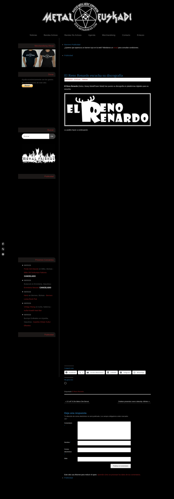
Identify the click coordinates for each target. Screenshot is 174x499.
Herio (26, 295)
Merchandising (108, 35)
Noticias (33, 35)
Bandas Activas (51, 35)
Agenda (91, 35)
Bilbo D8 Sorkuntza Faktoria (35, 272)
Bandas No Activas (72, 35)
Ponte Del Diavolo (31, 269)
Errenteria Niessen (31, 288)
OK (51, 136)
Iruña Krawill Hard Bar (33, 310)
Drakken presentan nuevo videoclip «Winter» (134, 401)
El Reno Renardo (78, 391)
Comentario (67, 424)
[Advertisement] (108, 62)
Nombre (67, 442)
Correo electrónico (67, 451)
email (116, 48)
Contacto (126, 35)
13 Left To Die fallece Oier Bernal (77, 401)
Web (65, 458)
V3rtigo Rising (29, 307)
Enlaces (140, 35)
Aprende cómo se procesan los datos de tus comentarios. (119, 475)
